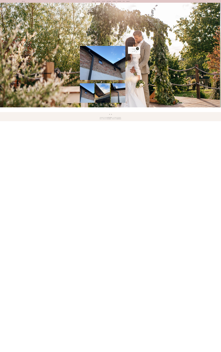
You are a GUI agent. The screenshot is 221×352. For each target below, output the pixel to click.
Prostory (98, 1)
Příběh (93, 1)
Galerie (103, 1)
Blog (124, 1)
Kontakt (128, 1)
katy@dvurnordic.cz (132, 72)
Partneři (119, 1)
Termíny (114, 1)
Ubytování (109, 1)
